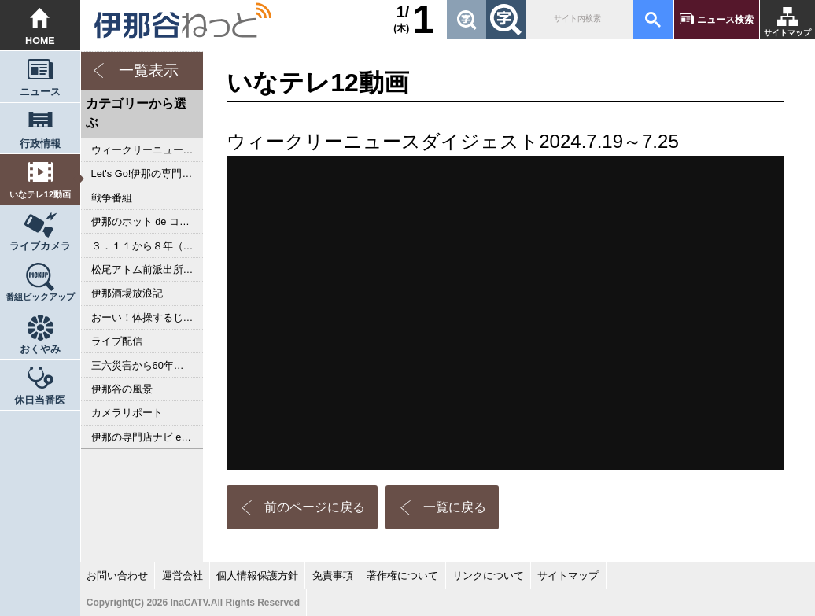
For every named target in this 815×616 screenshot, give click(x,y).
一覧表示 (149, 70)
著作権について (402, 575)
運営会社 (182, 575)
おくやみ (40, 349)
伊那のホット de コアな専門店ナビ (147, 221)
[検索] (578, 19)
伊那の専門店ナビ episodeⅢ (147, 437)
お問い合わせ (117, 575)
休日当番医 (39, 400)
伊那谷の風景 (122, 389)
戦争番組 (111, 198)
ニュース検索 (725, 19)
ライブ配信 (116, 341)
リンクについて (488, 575)
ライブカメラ (40, 246)
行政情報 (40, 143)
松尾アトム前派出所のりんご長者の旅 (147, 269)
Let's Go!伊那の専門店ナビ (147, 173)
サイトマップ (787, 32)
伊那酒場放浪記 (127, 293)
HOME (40, 40)
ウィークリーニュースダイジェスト (147, 150)
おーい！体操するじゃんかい (147, 317)
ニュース (40, 92)
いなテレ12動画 (40, 194)
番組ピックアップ (40, 296)
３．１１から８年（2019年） (147, 246)
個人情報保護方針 (257, 575)
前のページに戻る (314, 507)
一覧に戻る (454, 507)
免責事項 (332, 575)
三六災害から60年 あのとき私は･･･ (147, 365)
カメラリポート (127, 413)
